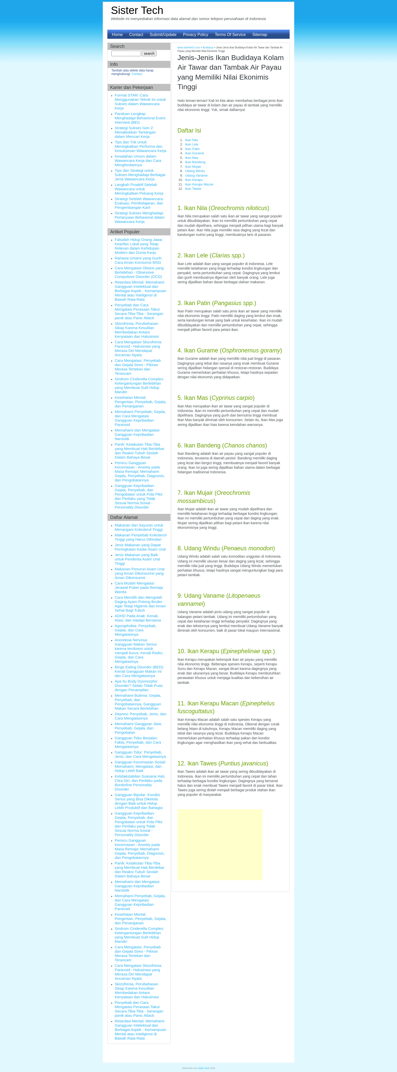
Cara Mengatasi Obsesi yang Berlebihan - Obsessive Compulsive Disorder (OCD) (139, 272)
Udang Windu (195, 171)
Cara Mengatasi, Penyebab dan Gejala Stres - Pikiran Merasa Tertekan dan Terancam (138, 366)
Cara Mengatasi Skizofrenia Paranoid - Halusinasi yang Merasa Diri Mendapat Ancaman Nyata (138, 348)
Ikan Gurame (194, 153)
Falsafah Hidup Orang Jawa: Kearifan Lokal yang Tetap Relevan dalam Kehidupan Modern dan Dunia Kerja (139, 246)
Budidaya (208, 47)
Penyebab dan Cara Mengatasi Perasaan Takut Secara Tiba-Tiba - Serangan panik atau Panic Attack (139, 311)
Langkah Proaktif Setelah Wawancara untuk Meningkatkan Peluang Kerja (139, 188)
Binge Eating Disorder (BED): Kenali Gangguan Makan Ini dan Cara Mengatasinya (139, 671)
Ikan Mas (191, 158)
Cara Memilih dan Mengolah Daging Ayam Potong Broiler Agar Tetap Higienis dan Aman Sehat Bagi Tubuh (140, 603)
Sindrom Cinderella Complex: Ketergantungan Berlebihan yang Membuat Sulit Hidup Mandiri (139, 385)
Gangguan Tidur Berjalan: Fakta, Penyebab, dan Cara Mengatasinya (138, 742)
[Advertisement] (220, 844)
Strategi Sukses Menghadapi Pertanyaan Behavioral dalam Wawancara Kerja (140, 217)
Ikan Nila (191, 140)
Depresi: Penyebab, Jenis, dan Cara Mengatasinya (140, 716)
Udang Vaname (196, 175)
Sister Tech (137, 10)
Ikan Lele (191, 144)
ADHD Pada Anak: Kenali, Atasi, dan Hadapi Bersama (138, 618)
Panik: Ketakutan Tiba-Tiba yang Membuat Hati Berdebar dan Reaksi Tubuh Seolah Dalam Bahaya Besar (139, 450)
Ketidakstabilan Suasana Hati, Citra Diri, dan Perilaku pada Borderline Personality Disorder (140, 782)
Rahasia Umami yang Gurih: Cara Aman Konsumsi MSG (138, 260)
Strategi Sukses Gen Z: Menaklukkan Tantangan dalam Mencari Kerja (135, 132)
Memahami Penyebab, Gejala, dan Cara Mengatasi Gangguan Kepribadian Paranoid (140, 418)
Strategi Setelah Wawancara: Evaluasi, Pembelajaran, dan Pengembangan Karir (139, 203)
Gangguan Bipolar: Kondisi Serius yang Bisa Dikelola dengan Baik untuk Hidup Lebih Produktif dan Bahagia (138, 801)
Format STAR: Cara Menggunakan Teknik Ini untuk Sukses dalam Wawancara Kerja (140, 101)
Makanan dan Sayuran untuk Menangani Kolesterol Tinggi (139, 527)
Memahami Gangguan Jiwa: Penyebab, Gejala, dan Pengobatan (138, 728)
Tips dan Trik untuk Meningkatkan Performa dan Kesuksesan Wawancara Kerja (140, 146)
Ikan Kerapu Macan (199, 184)
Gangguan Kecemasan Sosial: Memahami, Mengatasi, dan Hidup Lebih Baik (140, 766)
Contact (136, 74)
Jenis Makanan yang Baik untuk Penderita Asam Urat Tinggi (137, 559)
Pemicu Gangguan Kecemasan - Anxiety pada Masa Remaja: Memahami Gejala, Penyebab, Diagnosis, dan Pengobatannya (140, 471)
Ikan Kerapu (194, 180)
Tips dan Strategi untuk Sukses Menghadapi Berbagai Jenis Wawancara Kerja (140, 174)
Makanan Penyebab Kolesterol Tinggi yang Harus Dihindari (140, 537)
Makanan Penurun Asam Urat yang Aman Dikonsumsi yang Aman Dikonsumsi (140, 573)
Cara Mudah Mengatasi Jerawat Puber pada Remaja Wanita (139, 587)
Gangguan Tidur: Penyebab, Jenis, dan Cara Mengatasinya (140, 754)
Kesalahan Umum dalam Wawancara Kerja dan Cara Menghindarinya (138, 160)
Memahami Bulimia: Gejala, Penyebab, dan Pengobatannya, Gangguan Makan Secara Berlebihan (138, 701)
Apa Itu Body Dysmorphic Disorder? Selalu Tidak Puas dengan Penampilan (139, 685)
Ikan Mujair (193, 166)
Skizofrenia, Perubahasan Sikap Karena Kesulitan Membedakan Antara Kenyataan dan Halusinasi (137, 329)
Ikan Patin (192, 149)
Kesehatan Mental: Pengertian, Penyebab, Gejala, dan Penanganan (140, 401)
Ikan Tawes (193, 189)
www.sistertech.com (188, 47)
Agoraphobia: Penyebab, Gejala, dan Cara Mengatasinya (135, 630)
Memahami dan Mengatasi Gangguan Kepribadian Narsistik (137, 434)
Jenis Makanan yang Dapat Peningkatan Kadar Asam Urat (140, 547)
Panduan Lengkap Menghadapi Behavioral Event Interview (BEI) (140, 117)
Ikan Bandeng (195, 162)
